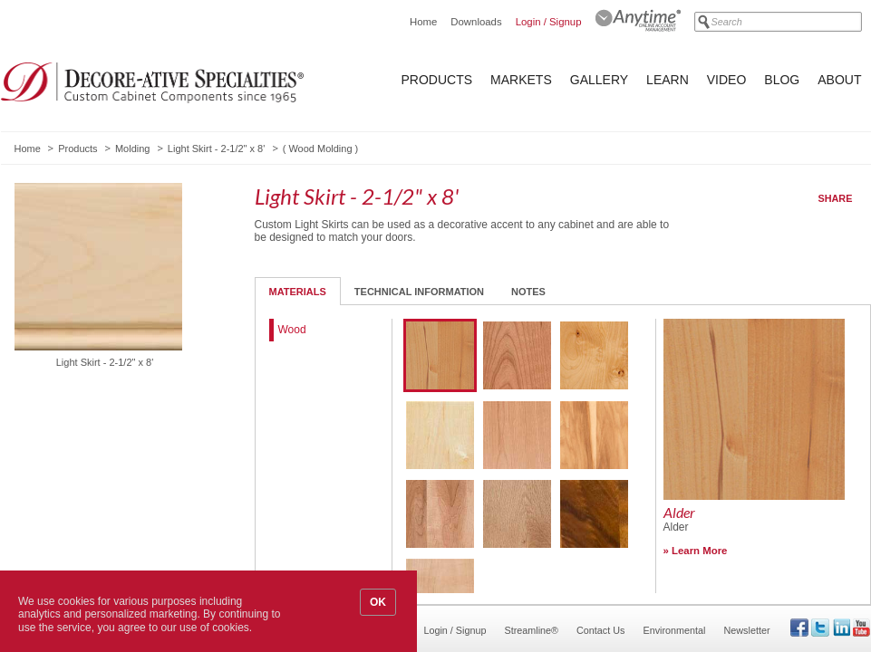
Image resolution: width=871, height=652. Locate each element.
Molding (132, 148)
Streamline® (532, 630)
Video (727, 79)
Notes (528, 291)
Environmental (674, 630)
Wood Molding (320, 148)
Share (835, 198)
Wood (292, 329)
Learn (667, 79)
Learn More (699, 550)
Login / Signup (549, 21)
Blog (781, 79)
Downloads (475, 21)
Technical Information (419, 291)
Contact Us (600, 630)
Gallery (599, 79)
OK (378, 602)
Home (423, 21)
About (839, 79)
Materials (297, 291)
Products (437, 79)
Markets (521, 79)
